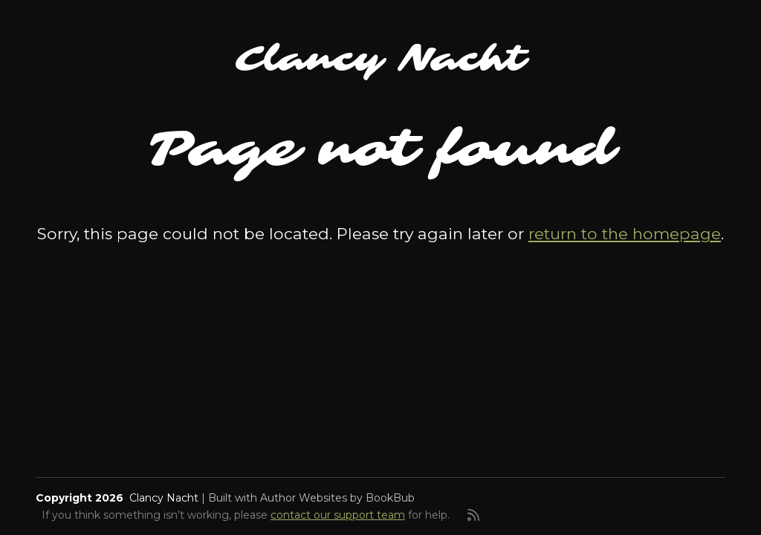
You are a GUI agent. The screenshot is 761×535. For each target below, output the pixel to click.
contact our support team (338, 515)
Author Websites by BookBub (337, 498)
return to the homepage (624, 233)
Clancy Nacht (380, 58)
